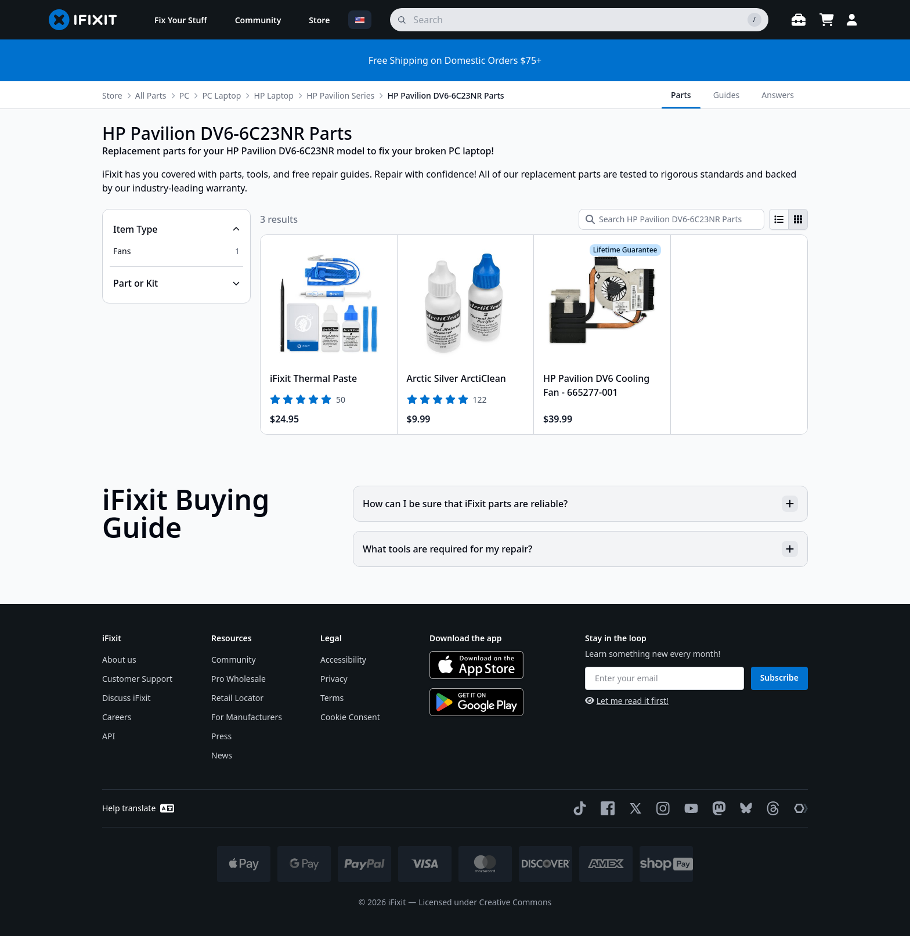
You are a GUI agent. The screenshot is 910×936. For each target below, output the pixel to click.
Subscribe (779, 677)
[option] (176, 251)
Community (233, 659)
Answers (777, 94)
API (108, 736)
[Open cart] (826, 19)
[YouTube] (689, 808)
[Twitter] (633, 808)
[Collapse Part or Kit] (176, 283)
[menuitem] (180, 19)
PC (184, 95)
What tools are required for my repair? (580, 549)
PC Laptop (221, 95)
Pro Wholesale (238, 678)
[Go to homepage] (88, 19)
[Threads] (770, 808)
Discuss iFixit (126, 697)
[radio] (779, 219)
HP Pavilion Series (340, 95)
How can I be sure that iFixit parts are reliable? (580, 504)
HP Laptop (274, 95)
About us (119, 659)
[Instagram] (661, 808)
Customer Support (137, 678)
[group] (788, 219)
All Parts (151, 95)
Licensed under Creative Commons (484, 902)
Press (221, 736)
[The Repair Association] (798, 808)
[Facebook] (605, 808)
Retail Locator (237, 697)
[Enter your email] (664, 678)
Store (112, 95)
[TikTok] (577, 808)
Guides (726, 94)
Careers (116, 716)
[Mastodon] (716, 808)
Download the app (465, 638)
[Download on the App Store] (476, 665)
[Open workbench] (798, 19)
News (221, 755)
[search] (579, 19)
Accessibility (343, 659)
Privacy (334, 678)
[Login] (852, 19)
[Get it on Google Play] (476, 702)
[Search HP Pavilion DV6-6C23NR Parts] (671, 219)
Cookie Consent (350, 716)
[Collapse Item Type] (176, 229)
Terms (332, 697)
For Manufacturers (246, 716)
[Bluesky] (743, 808)
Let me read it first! (627, 700)
